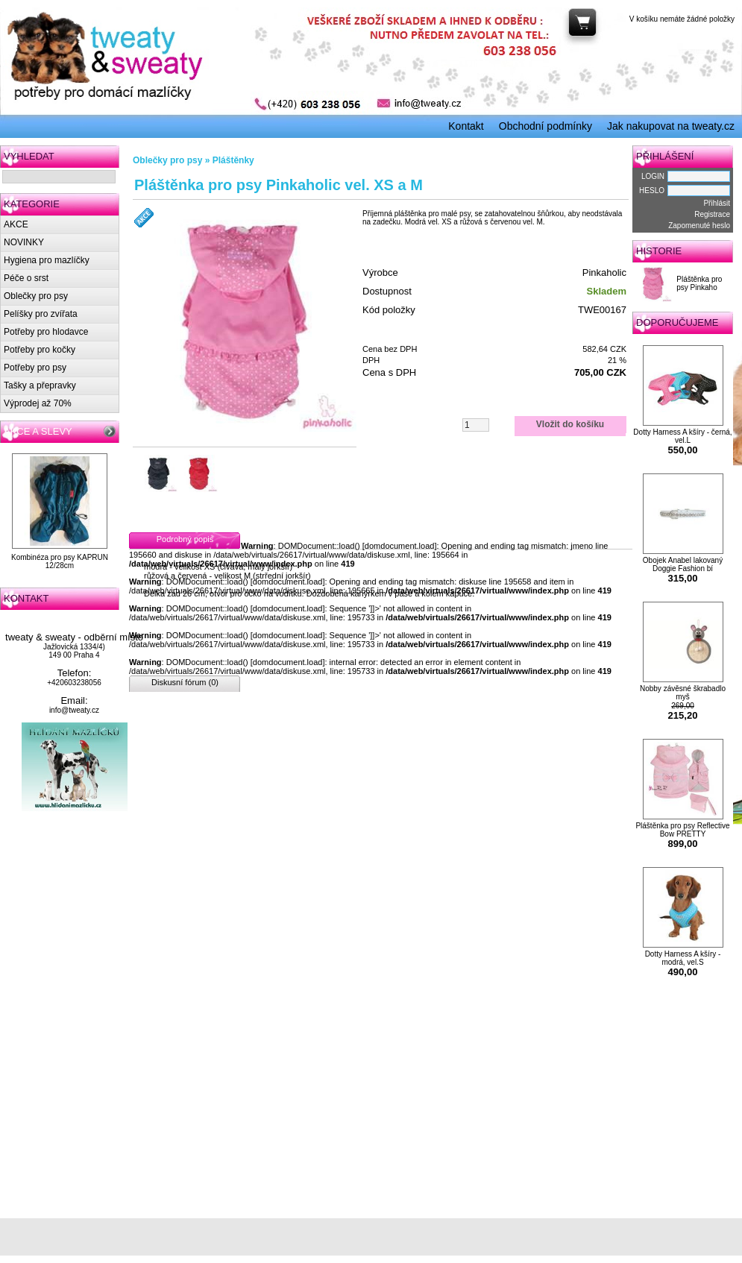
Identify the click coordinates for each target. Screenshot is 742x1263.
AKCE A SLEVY (38, 431)
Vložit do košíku (570, 424)
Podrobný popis (185, 539)
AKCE (16, 224)
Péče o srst (26, 278)
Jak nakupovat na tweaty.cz (671, 126)
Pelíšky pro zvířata (41, 314)
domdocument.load (400, 545)
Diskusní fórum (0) (184, 682)
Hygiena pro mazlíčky (46, 260)
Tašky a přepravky (40, 385)
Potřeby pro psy (35, 367)
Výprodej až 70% (38, 403)
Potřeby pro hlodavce (46, 332)
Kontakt (465, 126)
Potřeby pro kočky (39, 349)
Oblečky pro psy (36, 296)
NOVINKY (24, 242)
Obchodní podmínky (545, 126)
